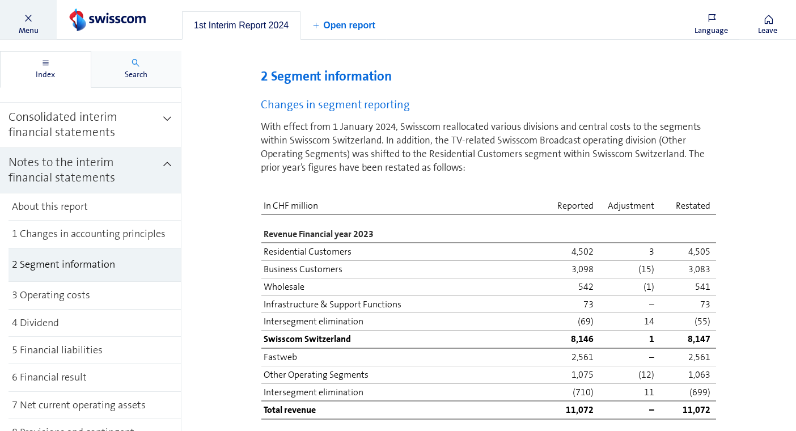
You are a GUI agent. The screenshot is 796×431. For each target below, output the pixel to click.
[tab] (241, 25)
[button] (28, 20)
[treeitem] (90, 125)
